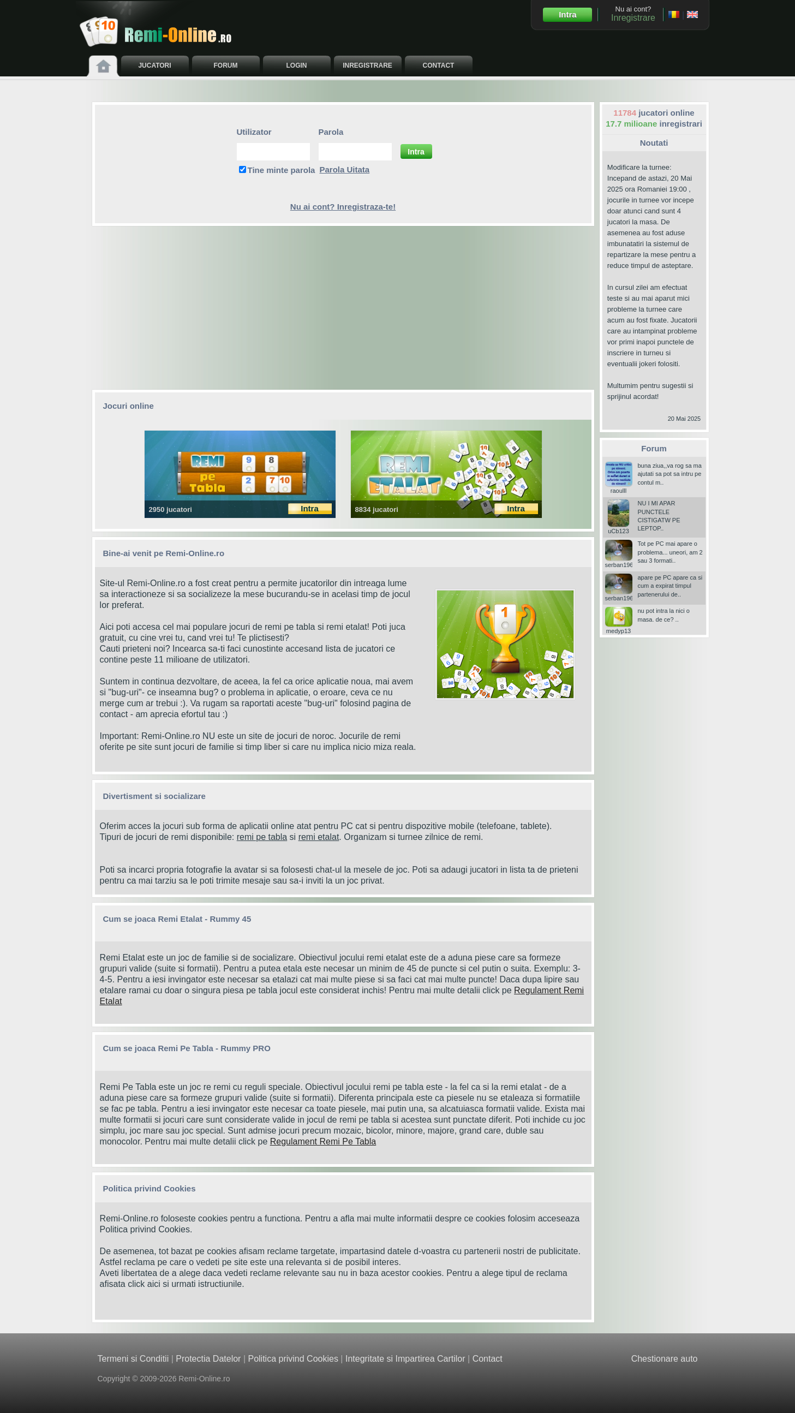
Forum (654, 448)
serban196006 (624, 561)
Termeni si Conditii (133, 1358)
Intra (568, 14)
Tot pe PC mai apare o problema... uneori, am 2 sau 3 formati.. (670, 552)
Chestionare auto (664, 1358)
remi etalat (318, 837)
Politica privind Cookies (145, 1229)
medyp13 (618, 627)
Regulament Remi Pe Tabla (323, 1141)
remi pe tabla (262, 837)
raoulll (618, 487)
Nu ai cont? (633, 13)
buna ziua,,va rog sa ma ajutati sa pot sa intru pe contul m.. (670, 474)
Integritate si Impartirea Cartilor (405, 1358)
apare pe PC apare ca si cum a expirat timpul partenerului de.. (670, 586)
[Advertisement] (343, 307)
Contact (488, 1358)
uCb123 (619, 527)
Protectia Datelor (208, 1358)
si (292, 837)
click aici (144, 1284)
